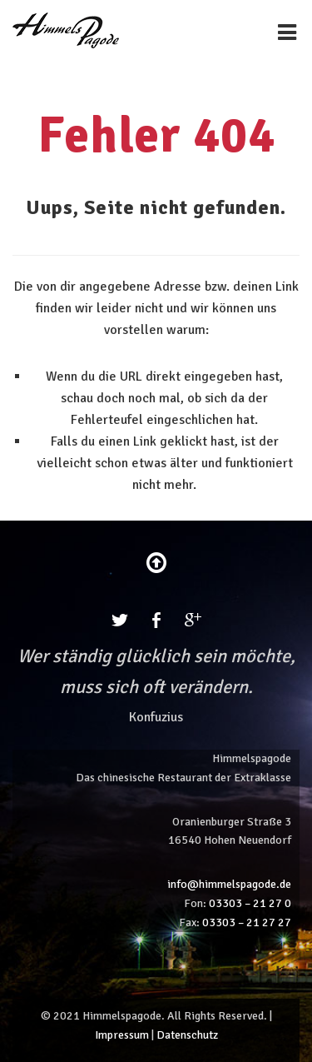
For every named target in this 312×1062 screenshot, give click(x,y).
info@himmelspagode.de (229, 884)
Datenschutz (187, 1035)
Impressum (122, 1035)
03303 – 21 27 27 (246, 922)
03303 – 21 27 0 (250, 903)
